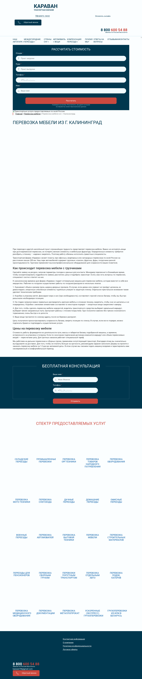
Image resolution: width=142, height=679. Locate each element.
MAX (117, 39)
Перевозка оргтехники (69, 409)
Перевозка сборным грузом (45, 524)
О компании (68, 591)
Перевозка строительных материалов (116, 486)
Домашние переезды (92, 449)
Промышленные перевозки (46, 409)
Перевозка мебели (92, 485)
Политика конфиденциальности (77, 595)
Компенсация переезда (74, 40)
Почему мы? (89, 40)
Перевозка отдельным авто (92, 524)
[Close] (141, 37)
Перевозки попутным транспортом (69, 524)
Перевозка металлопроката (70, 561)
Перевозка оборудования (116, 409)
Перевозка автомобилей (45, 485)
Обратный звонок (28, 22)
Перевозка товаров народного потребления (92, 412)
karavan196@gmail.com (23, 618)
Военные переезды (21, 485)
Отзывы (111, 39)
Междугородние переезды (32, 40)
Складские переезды (21, 409)
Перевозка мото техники (21, 449)
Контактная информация (74, 588)
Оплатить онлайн (103, 16)
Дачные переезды (69, 449)
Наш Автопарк (17, 40)
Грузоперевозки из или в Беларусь (117, 562)
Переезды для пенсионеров (21, 523)
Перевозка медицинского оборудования (22, 562)
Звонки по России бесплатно (24, 615)
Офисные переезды (116, 449)
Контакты (124, 39)
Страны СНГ (47, 40)
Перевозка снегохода (45, 449)
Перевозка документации (45, 561)
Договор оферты (70, 598)
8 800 (71, 31)
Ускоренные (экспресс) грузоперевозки (93, 562)
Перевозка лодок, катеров (116, 524)
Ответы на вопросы (99, 40)
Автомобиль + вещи (59, 40)
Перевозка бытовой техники (69, 486)
